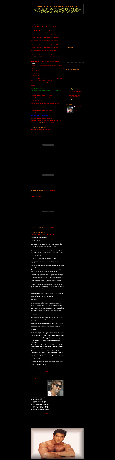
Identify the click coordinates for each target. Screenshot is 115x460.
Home (47, 418)
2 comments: (51, 371)
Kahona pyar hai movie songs (41, 129)
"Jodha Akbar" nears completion (42, 234)
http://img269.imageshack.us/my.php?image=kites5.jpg (44, 50)
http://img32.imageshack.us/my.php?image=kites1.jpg (44, 37)
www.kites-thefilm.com (48, 30)
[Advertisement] (60, 19)
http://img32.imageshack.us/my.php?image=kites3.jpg (44, 44)
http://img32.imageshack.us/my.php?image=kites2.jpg (44, 40)
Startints (78, 106)
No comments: (52, 56)
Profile (33, 378)
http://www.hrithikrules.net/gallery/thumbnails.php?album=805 (46, 78)
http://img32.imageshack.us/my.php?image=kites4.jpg (44, 47)
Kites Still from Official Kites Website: (44, 27)
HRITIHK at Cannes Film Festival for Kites (45, 61)
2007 (69, 99)
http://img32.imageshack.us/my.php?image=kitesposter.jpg (45, 34)
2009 (69, 88)
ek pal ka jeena (36, 196)
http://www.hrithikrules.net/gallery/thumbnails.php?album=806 (46, 82)
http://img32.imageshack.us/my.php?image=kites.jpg (44, 54)
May (70, 89)
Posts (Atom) (41, 421)
